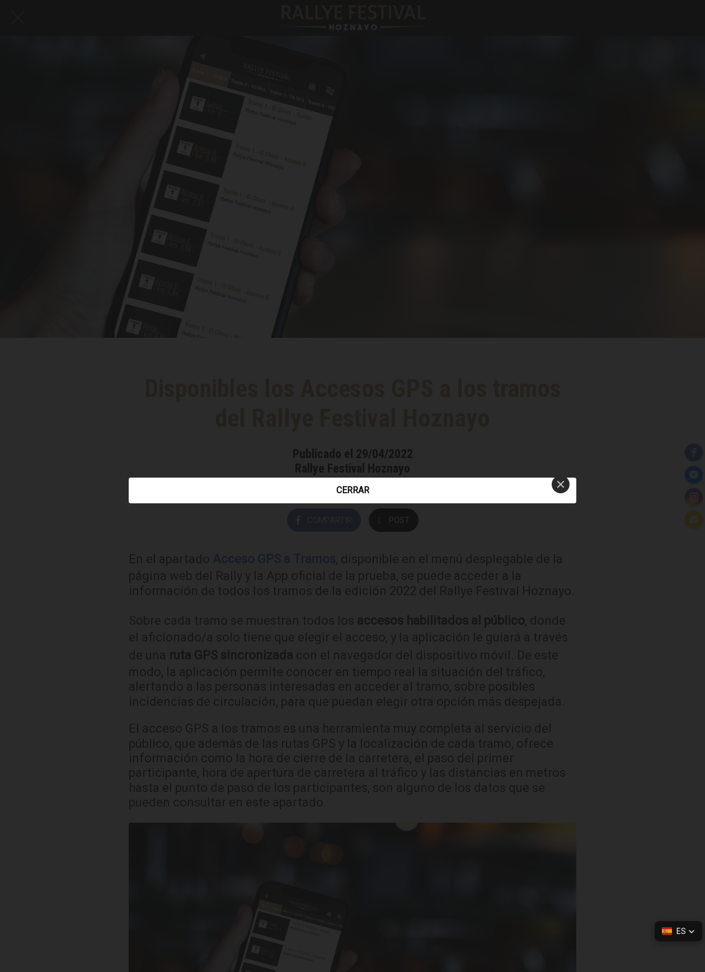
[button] (678, 931)
